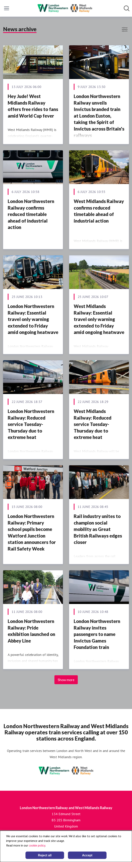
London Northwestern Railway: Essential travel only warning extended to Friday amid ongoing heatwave (33, 319)
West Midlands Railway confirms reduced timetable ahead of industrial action (99, 211)
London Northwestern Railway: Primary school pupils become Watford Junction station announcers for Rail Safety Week (32, 532)
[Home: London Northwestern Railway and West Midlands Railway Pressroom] (65, 8)
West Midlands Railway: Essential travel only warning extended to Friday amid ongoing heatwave (99, 319)
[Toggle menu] (6, 8)
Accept (87, 855)
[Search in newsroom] (127, 8)
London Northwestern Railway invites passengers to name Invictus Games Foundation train (97, 634)
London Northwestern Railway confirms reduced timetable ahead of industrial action (31, 214)
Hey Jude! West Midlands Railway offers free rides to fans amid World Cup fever (33, 106)
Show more (66, 680)
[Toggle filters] (124, 29)
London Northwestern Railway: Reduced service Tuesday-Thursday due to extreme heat (31, 424)
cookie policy (37, 845)
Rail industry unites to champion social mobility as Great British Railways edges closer (98, 529)
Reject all (45, 855)
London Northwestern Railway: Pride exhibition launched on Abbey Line (31, 630)
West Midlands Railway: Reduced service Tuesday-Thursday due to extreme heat (92, 424)
